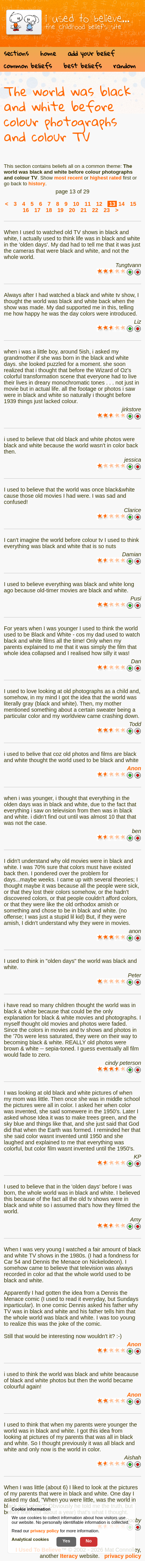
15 (133, 204)
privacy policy (122, 1556)
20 (72, 210)
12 (99, 204)
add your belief (91, 53)
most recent (68, 178)
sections (16, 53)
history (37, 183)
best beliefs (82, 66)
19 (60, 210)
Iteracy (69, 1556)
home (48, 53)
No (89, 1540)
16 (26, 210)
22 (95, 210)
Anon (134, 768)
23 (107, 210)
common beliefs (28, 66)
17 (37, 210)
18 (49, 210)
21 (83, 210)
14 (121, 204)
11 (88, 204)
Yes (66, 1540)
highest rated (106, 178)
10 (76, 204)
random (124, 66)
